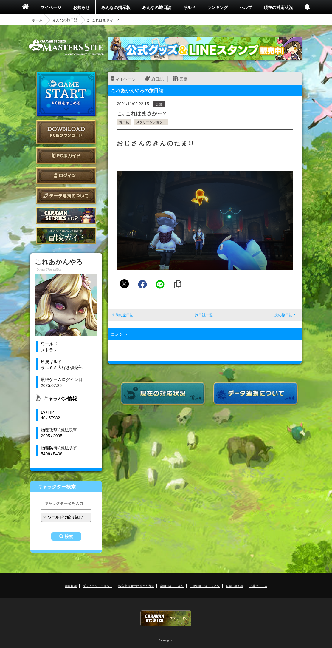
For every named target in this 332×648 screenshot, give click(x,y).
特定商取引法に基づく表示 (136, 586)
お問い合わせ (234, 586)
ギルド (189, 7)
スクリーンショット (151, 121)
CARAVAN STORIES (166, 618)
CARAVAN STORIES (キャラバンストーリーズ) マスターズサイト (66, 47)
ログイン (66, 175)
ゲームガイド (66, 235)
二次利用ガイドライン (205, 586)
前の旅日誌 (124, 314)
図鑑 (183, 79)
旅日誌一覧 (204, 314)
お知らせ (81, 7)
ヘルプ (246, 7)
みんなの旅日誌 (156, 7)
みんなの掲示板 (116, 7)
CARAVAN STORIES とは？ (66, 215)
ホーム (37, 20)
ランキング (217, 7)
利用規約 (71, 586)
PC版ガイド (66, 155)
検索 (69, 536)
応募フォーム (258, 586)
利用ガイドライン (172, 586)
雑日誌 (124, 121)
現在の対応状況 (278, 7)
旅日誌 (157, 79)
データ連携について (66, 195)
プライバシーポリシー (97, 586)
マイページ (51, 7)
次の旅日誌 (283, 314)
